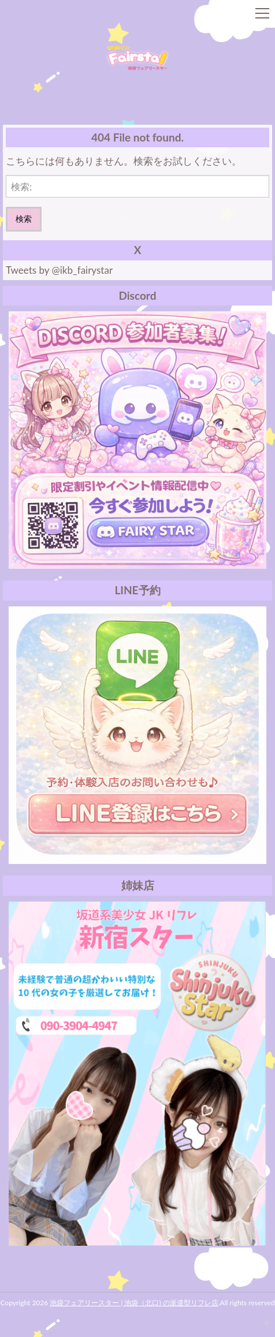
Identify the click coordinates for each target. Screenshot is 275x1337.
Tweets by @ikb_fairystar (59, 270)
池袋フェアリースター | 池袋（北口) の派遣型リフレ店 (134, 1302)
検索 (24, 219)
